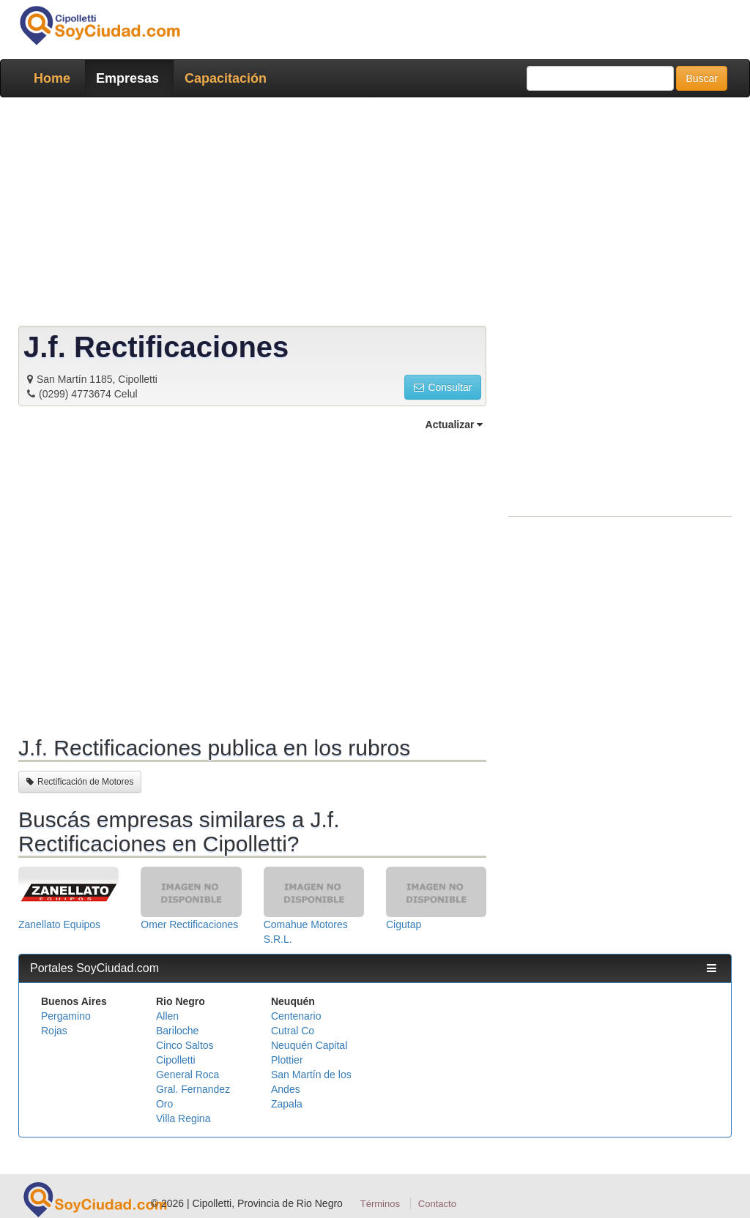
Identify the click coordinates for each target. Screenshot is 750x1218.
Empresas (127, 78)
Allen (167, 1016)
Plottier (287, 1060)
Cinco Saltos (185, 1045)
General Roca (187, 1074)
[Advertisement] (375, 214)
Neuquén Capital (309, 1045)
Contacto (437, 1203)
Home (52, 78)
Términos (380, 1203)
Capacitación (226, 78)
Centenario (296, 1016)
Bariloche (177, 1030)
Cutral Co (292, 1030)
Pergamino (66, 1016)
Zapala (286, 1104)
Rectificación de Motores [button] (79, 782)
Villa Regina (183, 1118)
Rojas (54, 1030)
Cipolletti (176, 1060)
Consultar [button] (443, 387)
